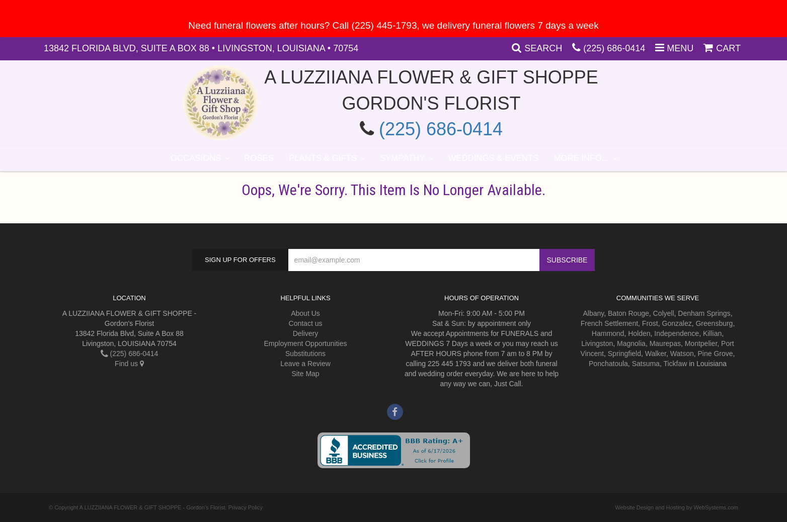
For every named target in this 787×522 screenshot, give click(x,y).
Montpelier (701, 343)
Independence (676, 333)
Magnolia (631, 343)
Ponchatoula (608, 364)
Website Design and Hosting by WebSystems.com (676, 507)
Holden (639, 333)
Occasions (196, 158)
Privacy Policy (245, 507)
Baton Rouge (628, 313)
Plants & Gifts (323, 158)
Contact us (306, 323)
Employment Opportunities (305, 343)
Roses (259, 158)
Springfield (624, 354)
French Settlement (609, 323)
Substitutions (305, 354)
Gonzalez (677, 323)
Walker (655, 354)
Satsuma (646, 364)
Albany (593, 313)
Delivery (306, 333)
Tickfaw (675, 364)
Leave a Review (305, 364)
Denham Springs (704, 313)
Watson (682, 354)
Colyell (663, 313)
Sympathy (402, 158)
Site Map (305, 374)
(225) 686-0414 (614, 48)
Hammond (608, 333)
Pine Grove (715, 354)
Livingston (597, 343)
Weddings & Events (493, 158)
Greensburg (714, 323)
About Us (305, 313)
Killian (712, 333)
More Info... (581, 158)
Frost (650, 323)
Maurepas (665, 343)
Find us (129, 364)
